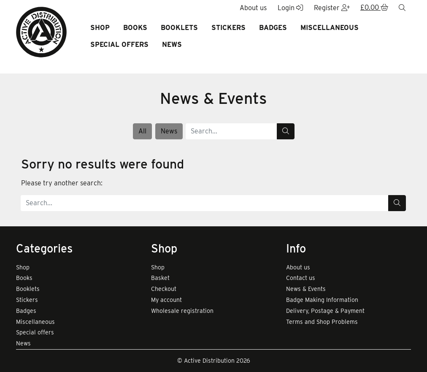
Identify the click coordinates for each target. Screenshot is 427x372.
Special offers (119, 45)
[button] (374, 8)
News (172, 45)
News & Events (306, 288)
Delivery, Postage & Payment (325, 310)
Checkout (163, 288)
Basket (160, 277)
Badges (273, 28)
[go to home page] (41, 31)
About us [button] (253, 8)
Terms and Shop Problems (322, 321)
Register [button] (332, 8)
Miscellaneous (329, 28)
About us (298, 267)
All (142, 131)
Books (135, 28)
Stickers (228, 28)
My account (166, 299)
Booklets (179, 28)
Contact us (300, 277)
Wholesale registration (182, 310)
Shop (100, 28)
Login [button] (290, 8)
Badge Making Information (322, 299)
